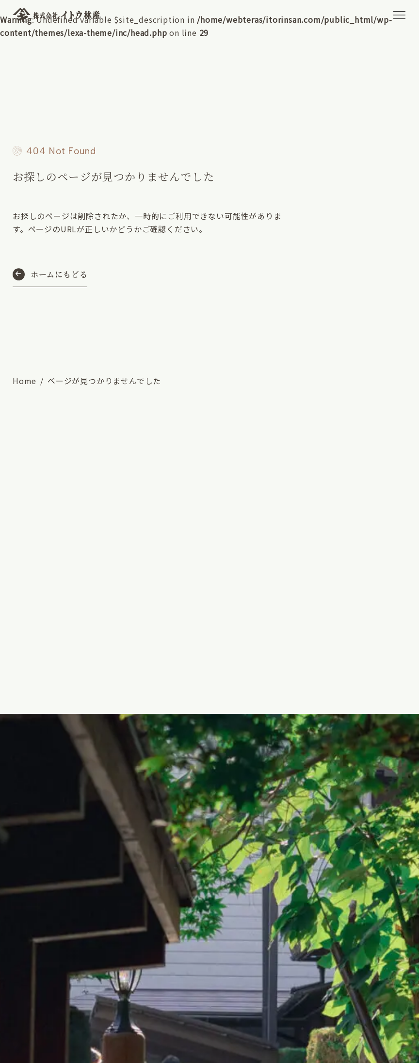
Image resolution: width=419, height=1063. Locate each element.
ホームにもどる (59, 274)
